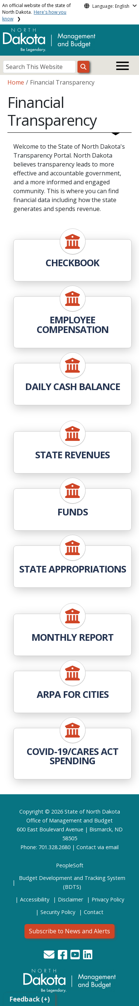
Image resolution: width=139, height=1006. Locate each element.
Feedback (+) (29, 999)
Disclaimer (70, 899)
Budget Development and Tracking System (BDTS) (72, 882)
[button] (50, 956)
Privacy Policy (108, 899)
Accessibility (34, 899)
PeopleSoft (69, 865)
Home (15, 82)
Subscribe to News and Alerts (69, 931)
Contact (86, 847)
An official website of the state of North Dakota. (36, 12)
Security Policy (57, 912)
